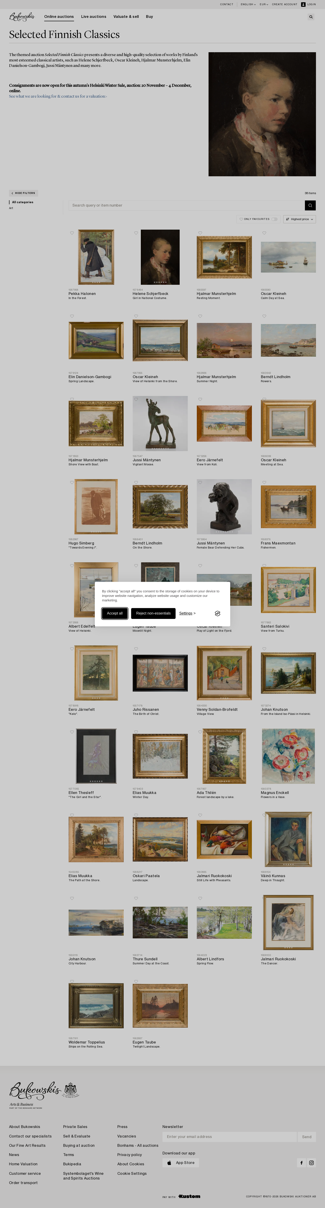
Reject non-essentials (153, 613)
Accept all (115, 613)
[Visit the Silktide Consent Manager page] (217, 613)
